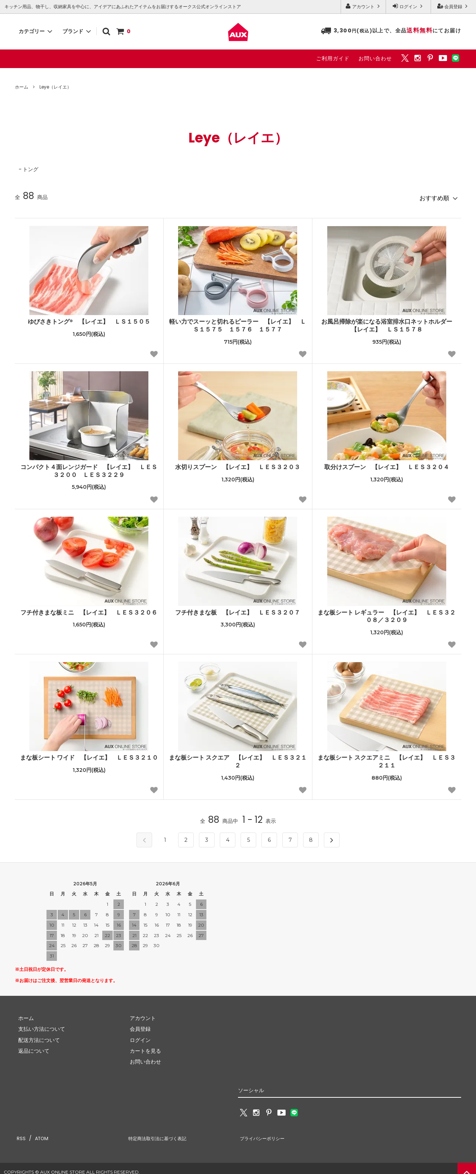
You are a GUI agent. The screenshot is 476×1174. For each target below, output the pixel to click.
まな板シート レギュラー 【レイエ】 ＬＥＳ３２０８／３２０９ (387, 614)
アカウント (363, 6)
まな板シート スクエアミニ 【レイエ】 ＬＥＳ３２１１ (387, 759)
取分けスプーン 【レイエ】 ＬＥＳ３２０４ (386, 464)
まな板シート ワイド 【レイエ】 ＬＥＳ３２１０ (89, 755)
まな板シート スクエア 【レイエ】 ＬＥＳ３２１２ (238, 759)
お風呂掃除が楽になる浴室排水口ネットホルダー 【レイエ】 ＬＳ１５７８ (389, 323)
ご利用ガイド (333, 58)
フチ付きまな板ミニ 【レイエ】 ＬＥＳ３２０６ (88, 610)
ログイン (408, 6)
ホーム (21, 87)
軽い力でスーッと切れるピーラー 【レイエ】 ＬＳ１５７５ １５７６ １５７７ (237, 323)
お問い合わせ (375, 58)
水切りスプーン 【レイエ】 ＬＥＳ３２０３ (237, 464)
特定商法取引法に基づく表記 (160, 1133)
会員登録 (453, 6)
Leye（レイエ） (55, 87)
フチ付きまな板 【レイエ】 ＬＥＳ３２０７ (237, 610)
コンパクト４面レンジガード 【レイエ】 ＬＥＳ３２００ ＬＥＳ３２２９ (88, 468)
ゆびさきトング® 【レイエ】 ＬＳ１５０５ (89, 319)
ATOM (37, 1133)
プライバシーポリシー (264, 1133)
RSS (19, 1133)
